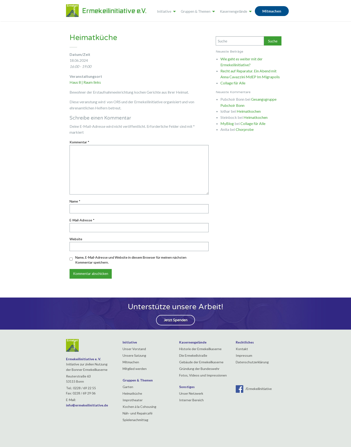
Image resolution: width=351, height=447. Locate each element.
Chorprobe (245, 129)
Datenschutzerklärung (252, 362)
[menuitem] (165, 10)
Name (75, 201)
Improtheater (133, 400)
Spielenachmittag (135, 420)
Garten (128, 387)
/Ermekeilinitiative (254, 389)
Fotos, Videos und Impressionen (203, 375)
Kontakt (242, 349)
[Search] (240, 41)
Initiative (164, 11)
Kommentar (79, 142)
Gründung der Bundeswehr (199, 369)
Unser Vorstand (134, 349)
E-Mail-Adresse (82, 220)
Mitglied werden (135, 369)
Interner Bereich (191, 400)
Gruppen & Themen (196, 11)
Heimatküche (132, 393)
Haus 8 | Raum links (85, 82)
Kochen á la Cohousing (139, 407)
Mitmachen (271, 11)
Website (76, 239)
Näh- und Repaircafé (138, 413)
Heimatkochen (249, 111)
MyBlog (227, 123)
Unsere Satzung (134, 355)
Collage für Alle (232, 83)
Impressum (244, 355)
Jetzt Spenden (175, 320)
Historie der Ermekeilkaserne (200, 349)
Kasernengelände (233, 11)
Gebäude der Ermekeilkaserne (201, 362)
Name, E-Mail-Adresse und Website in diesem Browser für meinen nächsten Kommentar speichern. (130, 259)
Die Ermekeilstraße (193, 355)
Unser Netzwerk (191, 393)
